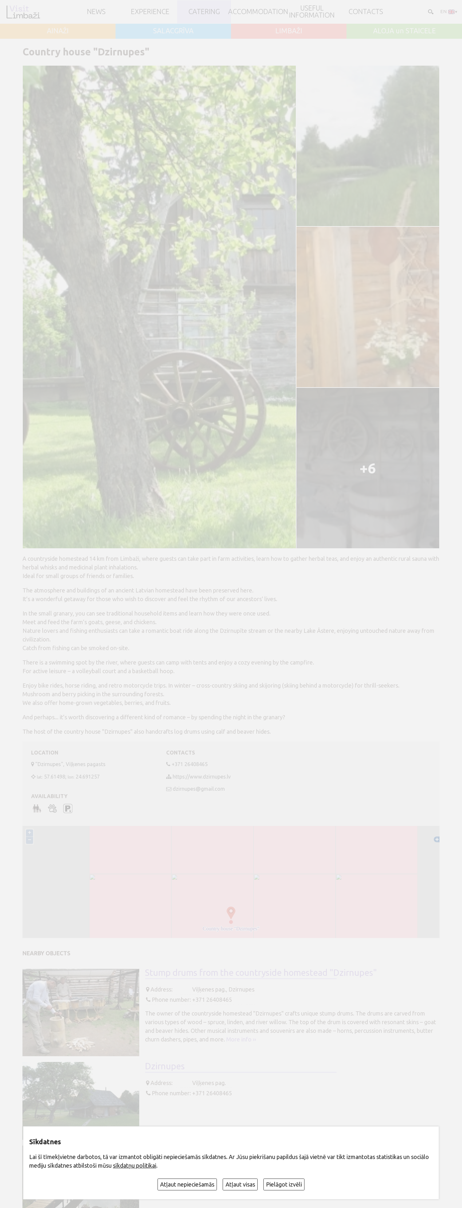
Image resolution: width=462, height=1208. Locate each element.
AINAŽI (58, 31)
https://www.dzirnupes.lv (202, 776)
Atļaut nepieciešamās (187, 1184)
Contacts (365, 11)
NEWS (96, 11)
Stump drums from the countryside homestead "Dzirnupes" (261, 972)
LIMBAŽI (288, 31)
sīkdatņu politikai (134, 1165)
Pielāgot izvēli (284, 1184)
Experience (150, 11)
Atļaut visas (240, 1184)
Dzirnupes (165, 1066)
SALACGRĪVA (173, 31)
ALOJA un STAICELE (404, 31)
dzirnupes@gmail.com (199, 789)
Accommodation (258, 11)
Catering (204, 11)
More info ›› (241, 1039)
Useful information (312, 12)
